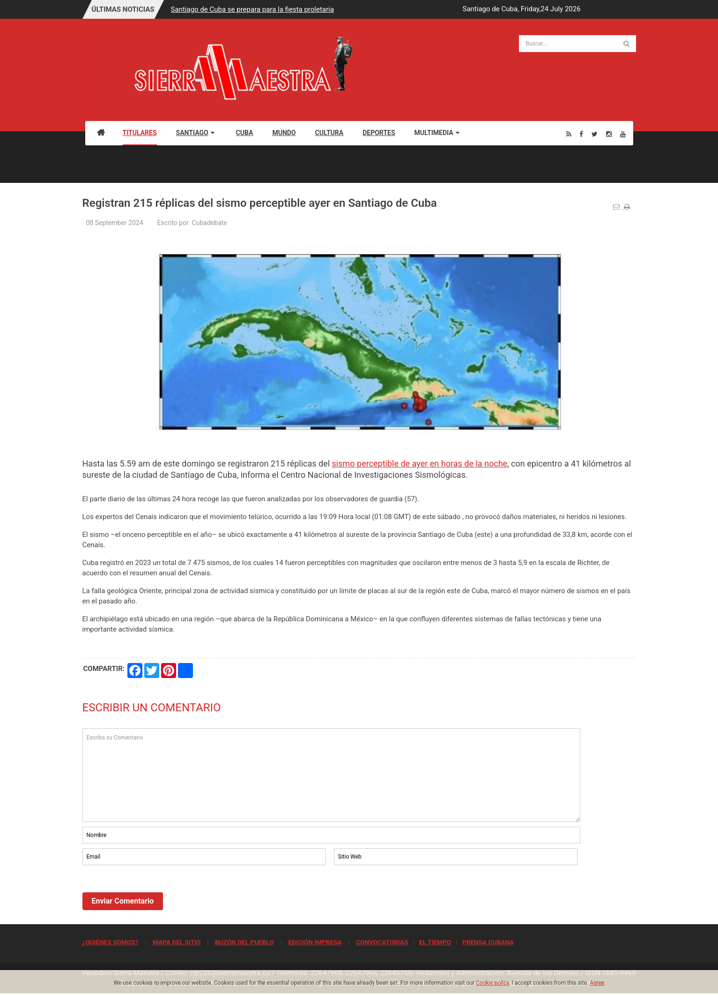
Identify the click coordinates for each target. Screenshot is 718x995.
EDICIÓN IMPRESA (314, 942)
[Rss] (568, 134)
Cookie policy (492, 983)
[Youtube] (623, 134)
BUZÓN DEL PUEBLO (244, 942)
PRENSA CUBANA (488, 942)
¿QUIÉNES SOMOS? (110, 942)
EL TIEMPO (435, 942)
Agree (597, 983)
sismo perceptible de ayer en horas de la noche (420, 463)
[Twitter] (595, 134)
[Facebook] (581, 134)
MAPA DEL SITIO (176, 942)
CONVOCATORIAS (382, 942)
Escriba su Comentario (331, 775)
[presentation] (153, 892)
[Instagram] (609, 134)
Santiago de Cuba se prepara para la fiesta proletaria (252, 9)
